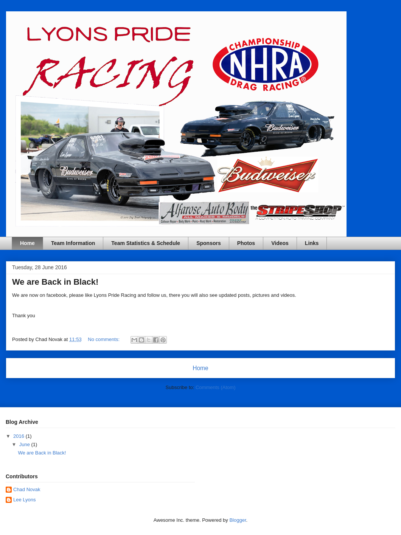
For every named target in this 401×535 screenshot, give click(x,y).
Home (27, 243)
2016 (19, 436)
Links (312, 243)
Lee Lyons (24, 499)
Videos (280, 243)
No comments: (104, 339)
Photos (246, 243)
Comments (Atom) (215, 387)
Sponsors (208, 243)
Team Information (73, 243)
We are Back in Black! (55, 282)
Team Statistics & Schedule (145, 243)
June (25, 444)
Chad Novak (26, 489)
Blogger (237, 520)
